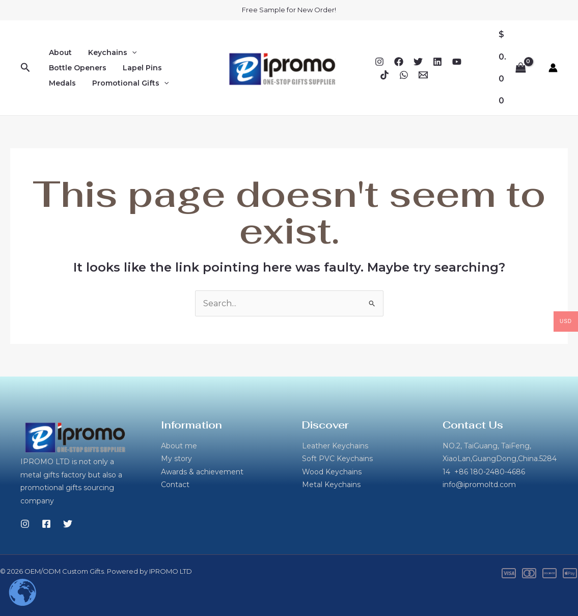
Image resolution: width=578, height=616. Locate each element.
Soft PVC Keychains (337, 458)
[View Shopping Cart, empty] (512, 67)
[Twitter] (418, 61)
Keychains (109, 52)
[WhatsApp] (403, 74)
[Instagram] (379, 61)
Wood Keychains (332, 471)
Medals (61, 83)
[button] (25, 68)
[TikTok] (384, 74)
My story (176, 458)
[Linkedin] (437, 61)
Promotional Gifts (127, 83)
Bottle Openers (76, 67)
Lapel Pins (139, 67)
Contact (175, 484)
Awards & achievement (202, 471)
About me (179, 445)
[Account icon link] (553, 67)
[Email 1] (423, 74)
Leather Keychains (335, 445)
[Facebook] (398, 61)
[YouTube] (456, 61)
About (59, 52)
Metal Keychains (331, 484)
